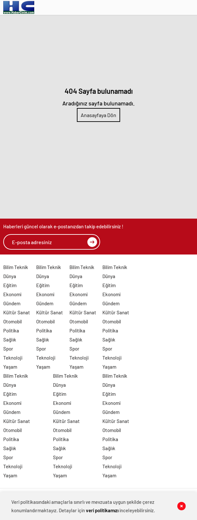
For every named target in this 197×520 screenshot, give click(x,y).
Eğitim (9, 285)
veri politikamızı (102, 510)
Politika (11, 330)
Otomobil (12, 321)
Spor (8, 349)
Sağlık (9, 339)
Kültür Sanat (16, 312)
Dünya (9, 276)
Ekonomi (12, 294)
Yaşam (10, 367)
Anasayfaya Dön (98, 115)
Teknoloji (12, 358)
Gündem (11, 303)
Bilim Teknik (15, 267)
